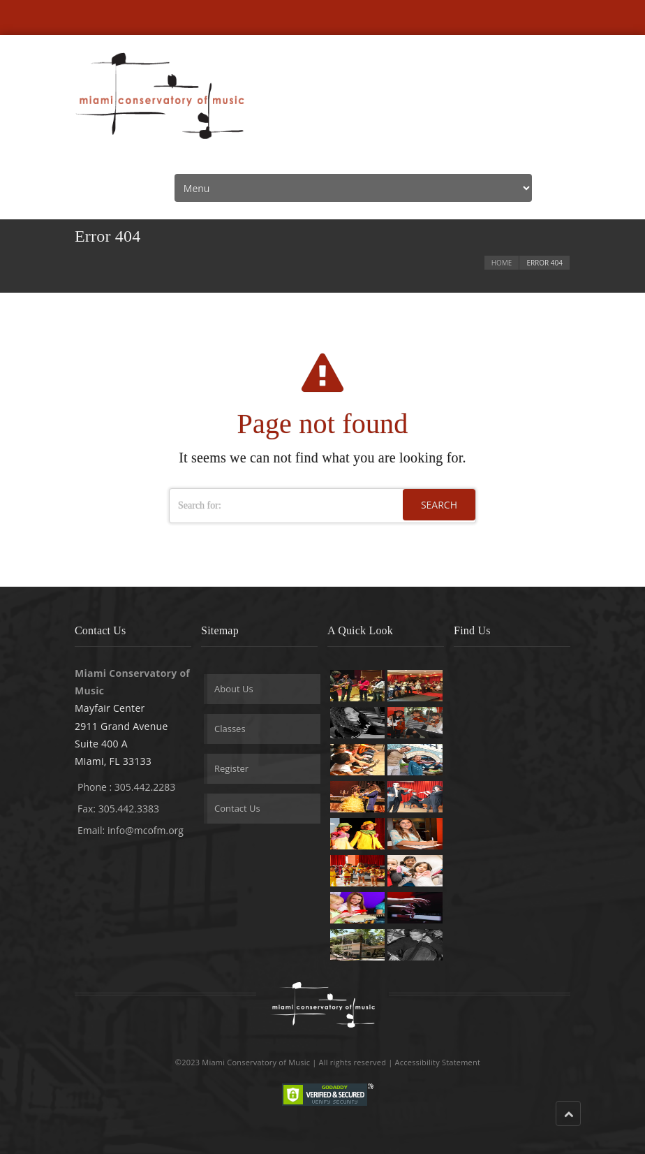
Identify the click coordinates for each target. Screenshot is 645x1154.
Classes (230, 728)
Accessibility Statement (438, 1062)
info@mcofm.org (146, 830)
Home (501, 263)
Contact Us (237, 808)
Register (231, 768)
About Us (233, 688)
